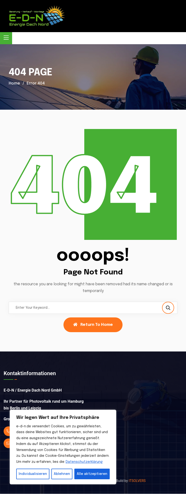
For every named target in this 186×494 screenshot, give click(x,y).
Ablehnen (62, 474)
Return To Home (93, 324)
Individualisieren (33, 474)
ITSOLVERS (137, 481)
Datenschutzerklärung (84, 462)
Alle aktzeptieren (92, 474)
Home (14, 83)
